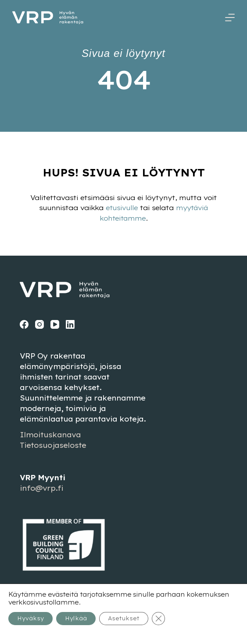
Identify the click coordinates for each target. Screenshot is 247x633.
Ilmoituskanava (50, 434)
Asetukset (124, 618)
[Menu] (230, 17)
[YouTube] (54, 324)
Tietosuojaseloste (53, 445)
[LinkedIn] (70, 324)
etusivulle (120, 208)
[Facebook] (24, 324)
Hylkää (76, 618)
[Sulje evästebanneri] (158, 618)
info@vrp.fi (41, 488)
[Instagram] (39, 324)
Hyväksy (30, 618)
